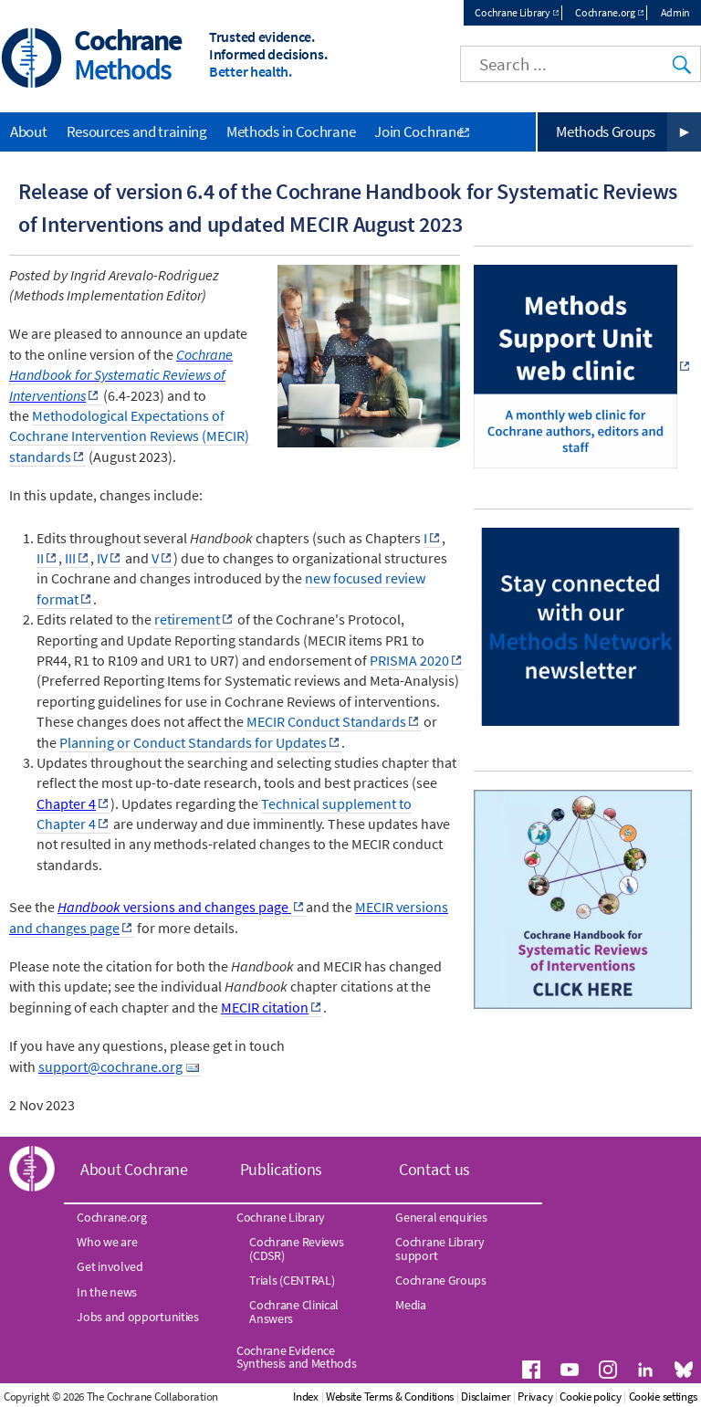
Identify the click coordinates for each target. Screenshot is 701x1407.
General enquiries (441, 1217)
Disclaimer (485, 1396)
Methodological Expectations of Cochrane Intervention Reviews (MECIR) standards (129, 436)
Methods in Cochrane (290, 131)
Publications (281, 1169)
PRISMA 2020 (409, 660)
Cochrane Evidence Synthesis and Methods (296, 1356)
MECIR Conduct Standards (326, 721)
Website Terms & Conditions (390, 1396)
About (28, 131)
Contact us (434, 1169)
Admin (676, 12)
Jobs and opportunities (137, 1316)
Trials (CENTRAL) (291, 1280)
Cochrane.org (604, 12)
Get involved (109, 1266)
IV (102, 558)
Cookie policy (590, 1396)
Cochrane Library (512, 12)
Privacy (535, 1396)
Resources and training (137, 131)
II (40, 558)
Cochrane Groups (441, 1280)
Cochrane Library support (439, 1248)
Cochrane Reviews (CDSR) (296, 1248)
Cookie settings (663, 1396)
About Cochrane (134, 1169)
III (70, 558)
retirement (187, 619)
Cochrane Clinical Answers (294, 1311)
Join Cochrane (418, 131)
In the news (107, 1292)
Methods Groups (605, 131)
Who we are (107, 1242)
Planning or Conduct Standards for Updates (193, 742)
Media (410, 1305)
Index (306, 1396)
